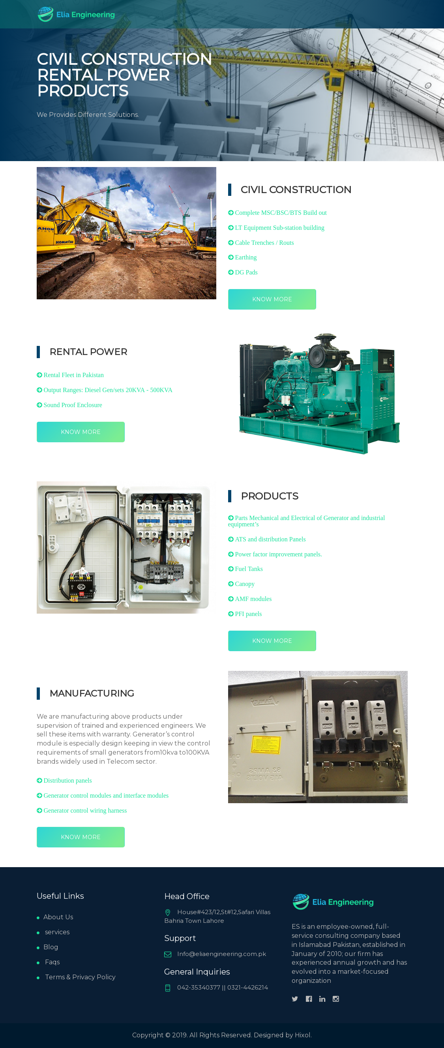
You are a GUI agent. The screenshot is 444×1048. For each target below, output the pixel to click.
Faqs (48, 962)
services (53, 932)
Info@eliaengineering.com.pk (215, 954)
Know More (272, 299)
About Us (55, 917)
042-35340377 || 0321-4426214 (216, 987)
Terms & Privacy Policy (76, 977)
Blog (47, 947)
